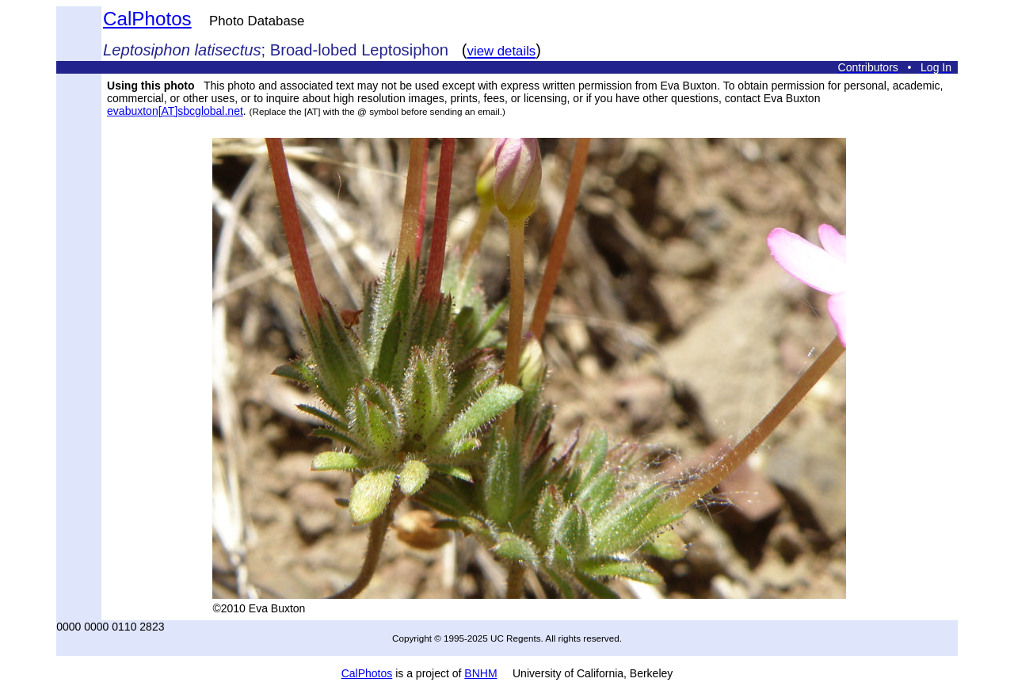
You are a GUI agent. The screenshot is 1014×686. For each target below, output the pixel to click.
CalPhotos (147, 18)
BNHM (480, 673)
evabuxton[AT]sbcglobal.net (175, 111)
